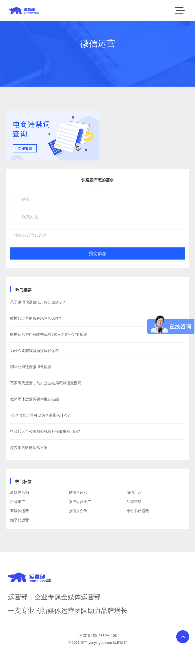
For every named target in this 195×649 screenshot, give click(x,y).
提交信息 (97, 253)
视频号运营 (77, 492)
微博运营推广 (79, 501)
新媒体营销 (19, 492)
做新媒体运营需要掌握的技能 (34, 399)
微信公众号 (77, 511)
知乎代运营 (19, 520)
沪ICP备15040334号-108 (97, 636)
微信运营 (134, 492)
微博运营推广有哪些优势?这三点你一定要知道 (48, 334)
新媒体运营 (19, 511)
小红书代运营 (138, 511)
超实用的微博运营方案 (29, 447)
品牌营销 (134, 501)
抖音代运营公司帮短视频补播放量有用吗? (45, 431)
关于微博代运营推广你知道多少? (37, 302)
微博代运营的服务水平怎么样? (35, 318)
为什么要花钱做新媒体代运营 (34, 350)
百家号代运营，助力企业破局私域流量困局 (45, 383)
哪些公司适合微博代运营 (30, 367)
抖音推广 (17, 501)
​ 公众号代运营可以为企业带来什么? (40, 415)
